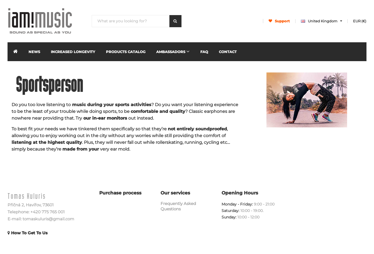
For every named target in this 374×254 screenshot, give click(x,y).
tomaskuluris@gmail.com (48, 218)
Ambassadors (173, 51)
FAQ (204, 52)
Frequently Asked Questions (178, 206)
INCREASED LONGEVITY (73, 52)
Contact (228, 52)
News (34, 52)
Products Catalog (125, 52)
